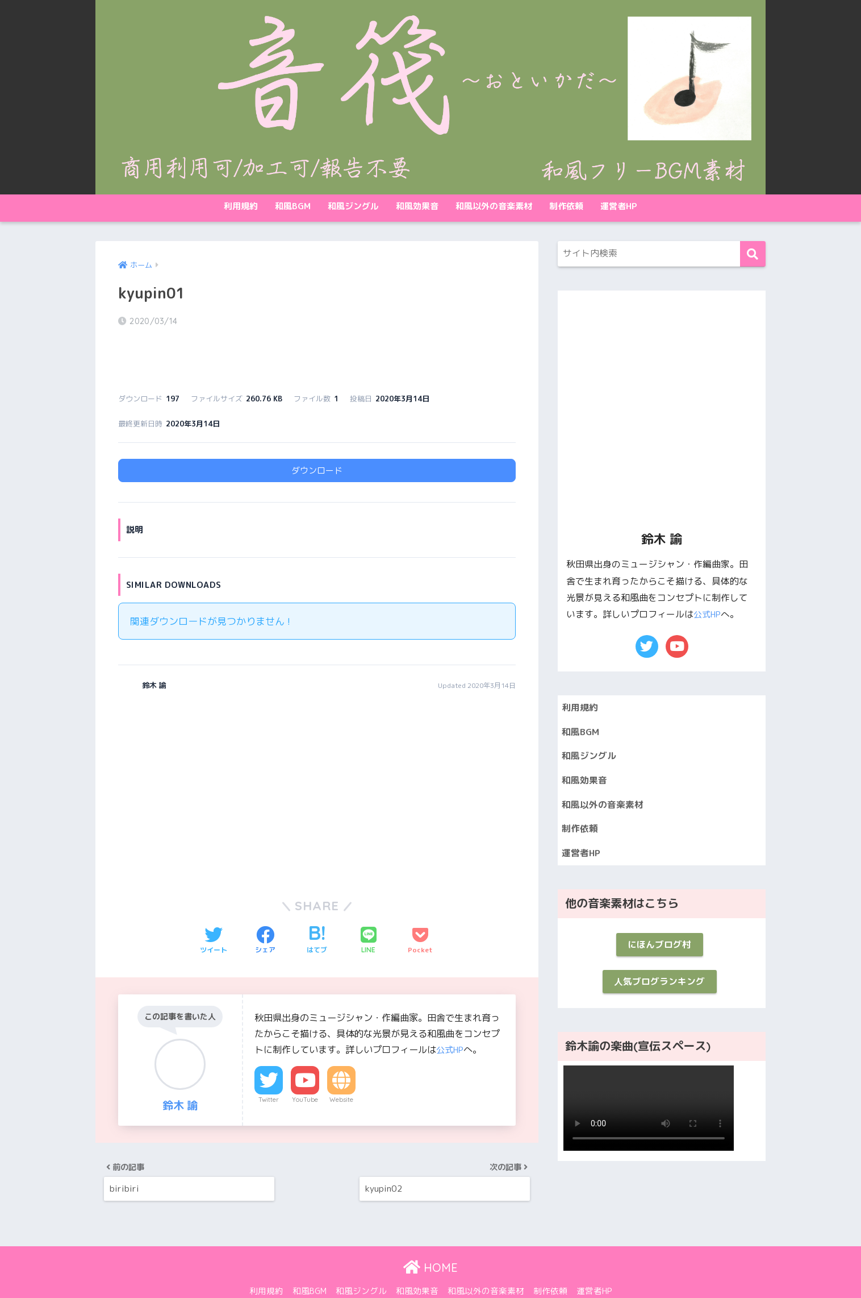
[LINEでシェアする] (369, 909)
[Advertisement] (213, 758)
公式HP (451, 1018)
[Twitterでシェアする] (213, 909)
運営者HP (618, 206)
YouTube (305, 1069)
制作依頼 (566, 206)
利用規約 (241, 206)
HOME (430, 1243)
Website (341, 1069)
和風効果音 (417, 206)
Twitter (268, 1069)
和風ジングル (353, 206)
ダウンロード (316, 439)
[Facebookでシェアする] (265, 909)
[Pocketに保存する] (420, 909)
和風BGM (293, 206)
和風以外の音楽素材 (493, 206)
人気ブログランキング (659, 992)
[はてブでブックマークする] (317, 909)
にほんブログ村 (659, 953)
